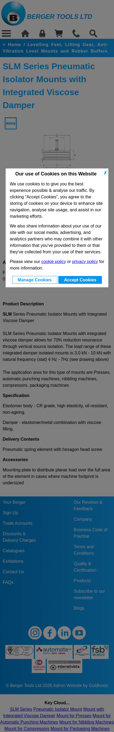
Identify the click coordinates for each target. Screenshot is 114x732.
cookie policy (53, 261)
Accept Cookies (80, 280)
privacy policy (85, 261)
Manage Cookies (35, 280)
